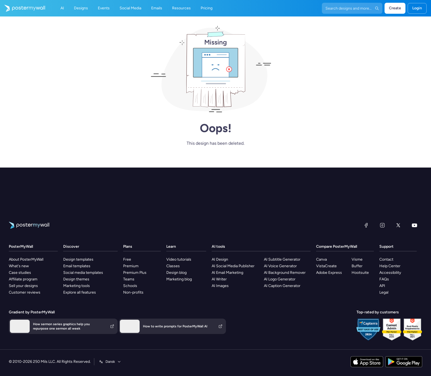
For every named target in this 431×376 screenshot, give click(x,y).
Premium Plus (135, 272)
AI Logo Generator (279, 279)
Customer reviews (24, 292)
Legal (383, 292)
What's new (19, 266)
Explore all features (79, 292)
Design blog (176, 272)
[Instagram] (382, 225)
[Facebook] (366, 225)
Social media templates (83, 272)
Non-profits (133, 292)
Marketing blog (179, 279)
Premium (131, 266)
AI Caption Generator (282, 285)
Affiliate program (23, 279)
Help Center (389, 266)
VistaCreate (326, 266)
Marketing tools (76, 285)
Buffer (357, 266)
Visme (357, 259)
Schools (130, 285)
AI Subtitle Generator (282, 259)
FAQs (384, 279)
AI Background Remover (285, 272)
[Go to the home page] (22, 8)
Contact (386, 259)
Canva (321, 259)
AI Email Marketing (227, 272)
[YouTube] (414, 225)
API (382, 285)
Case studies (20, 272)
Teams (128, 279)
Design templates (78, 259)
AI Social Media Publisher (233, 266)
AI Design (220, 259)
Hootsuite (360, 272)
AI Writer (219, 279)
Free (127, 259)
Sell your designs (23, 285)
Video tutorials (178, 259)
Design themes (76, 279)
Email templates (76, 266)
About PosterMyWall (26, 259)
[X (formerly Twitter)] (398, 225)
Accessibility (390, 272)
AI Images (220, 285)
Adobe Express (329, 272)
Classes (173, 266)
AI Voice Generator (280, 266)
